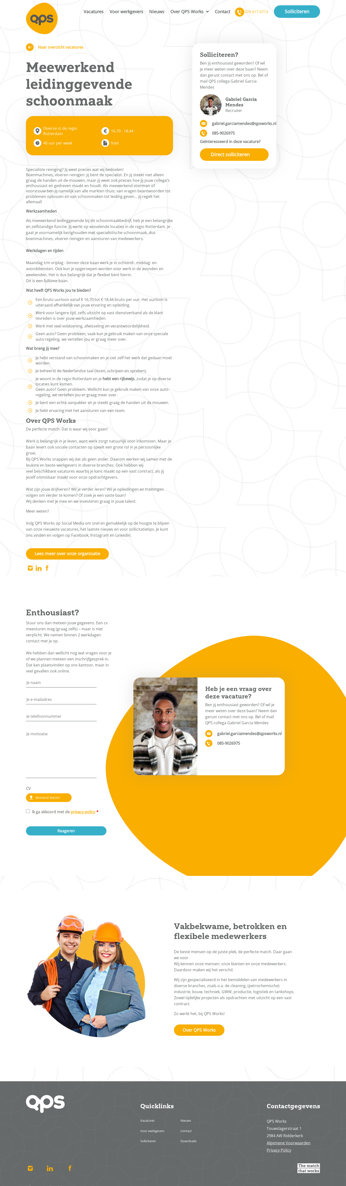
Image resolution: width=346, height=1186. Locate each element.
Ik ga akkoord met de (63, 814)
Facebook (47, 569)
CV (28, 790)
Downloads (191, 1143)
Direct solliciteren (230, 154)
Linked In (38, 569)
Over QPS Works (187, 12)
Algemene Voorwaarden (288, 1145)
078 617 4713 (256, 12)
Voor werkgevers (126, 12)
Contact (222, 12)
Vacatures (94, 12)
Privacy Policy (279, 1153)
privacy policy (83, 814)
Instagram (30, 569)
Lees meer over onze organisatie (73, 554)
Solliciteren (297, 12)
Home (43, 19)
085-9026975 (223, 133)
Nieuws (156, 12)
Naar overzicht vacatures (60, 47)
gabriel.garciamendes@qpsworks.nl (240, 123)
